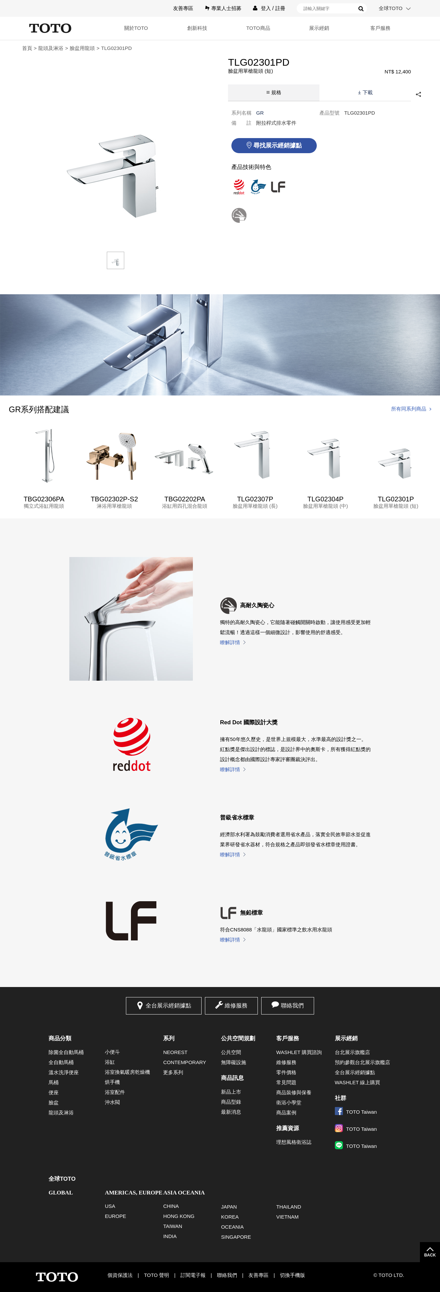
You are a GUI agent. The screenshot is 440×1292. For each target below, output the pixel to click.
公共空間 (231, 1052)
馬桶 (54, 1082)
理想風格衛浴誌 (293, 1142)
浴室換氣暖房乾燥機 (127, 1072)
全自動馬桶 (61, 1062)
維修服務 (236, 1005)
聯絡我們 (292, 1005)
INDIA (169, 1236)
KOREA (230, 1217)
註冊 (280, 8)
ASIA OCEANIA (184, 1192)
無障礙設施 (233, 1062)
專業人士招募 (226, 8)
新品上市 (231, 1092)
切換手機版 (292, 1275)
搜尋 (361, 8)
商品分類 (60, 1038)
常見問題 (286, 1082)
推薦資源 (287, 1128)
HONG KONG (178, 1216)
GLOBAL (61, 1192)
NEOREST (175, 1052)
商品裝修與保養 (293, 1092)
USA (110, 1206)
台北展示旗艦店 (352, 1052)
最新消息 (231, 1112)
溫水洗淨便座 (64, 1072)
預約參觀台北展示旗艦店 (362, 1062)
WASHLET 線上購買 (357, 1082)
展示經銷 (319, 28)
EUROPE (115, 1216)
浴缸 (110, 1062)
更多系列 (173, 1072)
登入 (266, 8)
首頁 (27, 48)
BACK (430, 1255)
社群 (340, 1098)
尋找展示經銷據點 (277, 145)
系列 (168, 1038)
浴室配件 (115, 1092)
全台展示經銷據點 (168, 1005)
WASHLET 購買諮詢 (299, 1052)
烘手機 (112, 1082)
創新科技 (197, 28)
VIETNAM (287, 1217)
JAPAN (229, 1207)
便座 (54, 1092)
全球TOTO (390, 8)
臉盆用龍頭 (82, 48)
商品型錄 (231, 1102)
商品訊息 (232, 1078)
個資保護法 (120, 1275)
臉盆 (54, 1102)
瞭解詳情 (230, 642)
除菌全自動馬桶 (66, 1052)
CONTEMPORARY (184, 1062)
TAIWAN (172, 1226)
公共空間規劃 (238, 1038)
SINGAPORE (236, 1237)
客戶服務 (380, 28)
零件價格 (286, 1072)
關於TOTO (136, 28)
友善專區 (183, 8)
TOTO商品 (258, 28)
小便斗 (112, 1052)
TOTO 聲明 (156, 1275)
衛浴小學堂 (288, 1102)
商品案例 (286, 1112)
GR (260, 113)
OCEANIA (232, 1227)
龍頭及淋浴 (50, 48)
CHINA (171, 1206)
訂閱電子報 (193, 1275)
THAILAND (288, 1207)
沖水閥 (112, 1102)
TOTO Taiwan (356, 1112)
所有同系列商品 (408, 409)
